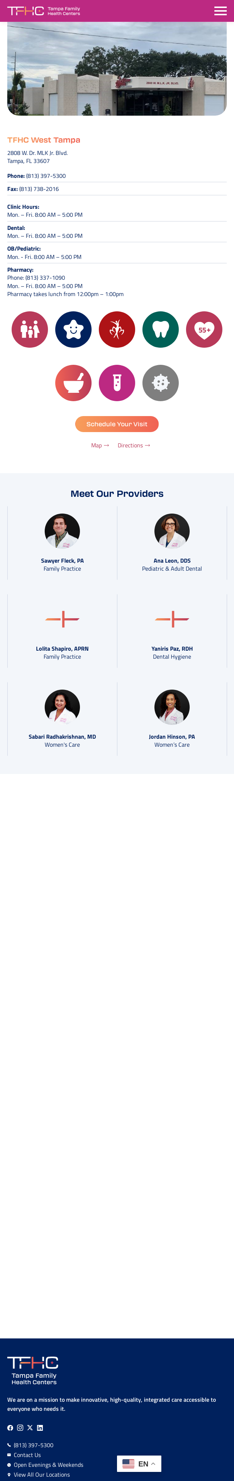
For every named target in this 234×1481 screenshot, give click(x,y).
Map (96, 445)
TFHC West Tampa (43, 139)
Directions (130, 445)
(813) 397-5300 (46, 176)
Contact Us (27, 1455)
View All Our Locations (42, 1474)
